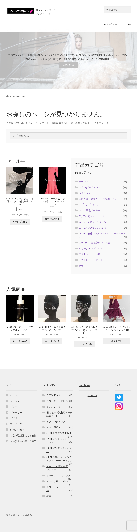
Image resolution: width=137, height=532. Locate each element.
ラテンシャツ (86, 193)
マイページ (16, 423)
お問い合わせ (82, 23)
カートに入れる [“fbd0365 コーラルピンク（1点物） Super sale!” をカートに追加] (52, 218)
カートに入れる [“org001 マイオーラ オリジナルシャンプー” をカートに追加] (20, 341)
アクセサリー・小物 (89, 254)
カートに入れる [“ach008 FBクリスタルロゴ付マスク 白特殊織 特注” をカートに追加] (20, 221)
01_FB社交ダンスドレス (91, 216)
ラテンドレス (86, 181)
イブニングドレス (88, 204)
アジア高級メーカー (89, 210)
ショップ (20, 23)
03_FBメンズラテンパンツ (93, 227)
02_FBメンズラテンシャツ (93, 221)
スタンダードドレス (89, 187)
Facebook (84, 385)
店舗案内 (56, 23)
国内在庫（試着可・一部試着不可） (98, 198)
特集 (81, 265)
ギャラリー (16, 412)
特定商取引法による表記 (23, 435)
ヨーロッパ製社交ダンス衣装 (94, 242)
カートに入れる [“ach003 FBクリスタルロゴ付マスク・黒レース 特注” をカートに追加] (84, 344)
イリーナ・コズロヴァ (91, 248)
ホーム (9, 23)
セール (31, 23)
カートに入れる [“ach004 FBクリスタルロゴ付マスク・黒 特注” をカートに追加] (52, 341)
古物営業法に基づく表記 (23, 441)
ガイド (13, 418)
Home (12, 96)
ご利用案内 (43, 23)
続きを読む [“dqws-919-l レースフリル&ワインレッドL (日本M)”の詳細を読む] (116, 341)
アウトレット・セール (91, 259)
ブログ (69, 23)
